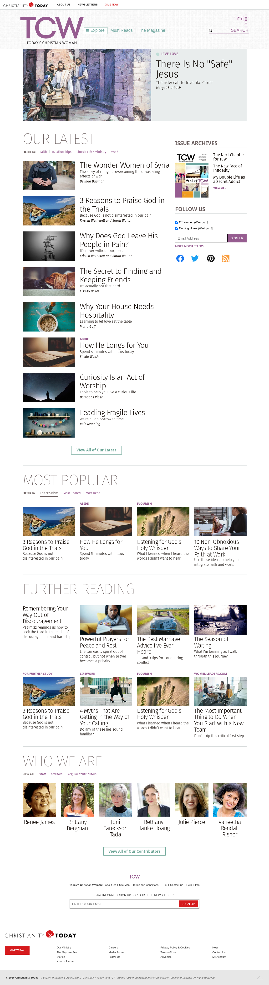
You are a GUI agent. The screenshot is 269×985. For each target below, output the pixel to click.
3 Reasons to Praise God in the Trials (122, 204)
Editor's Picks (49, 493)
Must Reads (121, 30)
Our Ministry (64, 947)
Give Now (111, 4)
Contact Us (176, 884)
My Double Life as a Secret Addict (229, 179)
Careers (113, 947)
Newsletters (88, 4)
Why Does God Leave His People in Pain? (119, 239)
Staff (42, 774)
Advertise (166, 956)
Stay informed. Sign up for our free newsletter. (134, 895)
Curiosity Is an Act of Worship (112, 381)
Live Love (169, 54)
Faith (43, 152)
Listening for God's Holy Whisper (159, 545)
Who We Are (62, 760)
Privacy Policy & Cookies (175, 947)
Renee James (39, 822)
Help (215, 947)
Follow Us (114, 956)
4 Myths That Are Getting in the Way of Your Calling (104, 717)
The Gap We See (67, 952)
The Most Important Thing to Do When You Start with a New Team (219, 720)
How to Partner (66, 961)
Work (114, 152)
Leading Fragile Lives (112, 412)
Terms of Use (168, 952)
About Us (64, 4)
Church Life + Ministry (91, 152)
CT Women (192, 222)
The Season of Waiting (211, 642)
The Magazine (152, 30)
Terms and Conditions (145, 884)
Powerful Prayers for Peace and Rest (104, 642)
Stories (61, 956)
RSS (164, 884)
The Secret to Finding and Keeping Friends (121, 275)
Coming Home (194, 228)
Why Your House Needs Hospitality (117, 310)
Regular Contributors (81, 774)
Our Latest (58, 138)
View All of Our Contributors (134, 851)
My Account (219, 956)
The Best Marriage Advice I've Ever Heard (158, 645)
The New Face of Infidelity (227, 168)
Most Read (93, 493)
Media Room (116, 952)
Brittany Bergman (77, 825)
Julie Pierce (191, 822)
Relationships (61, 152)
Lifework (87, 673)
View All (219, 188)
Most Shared (72, 493)
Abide (84, 339)
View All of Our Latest (96, 450)
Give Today (17, 950)
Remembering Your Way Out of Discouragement (45, 614)
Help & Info (192, 884)
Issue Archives (196, 143)
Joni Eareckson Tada (115, 828)
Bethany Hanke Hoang (153, 825)
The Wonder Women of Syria (125, 165)
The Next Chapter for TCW (228, 157)
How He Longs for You (114, 345)
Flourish (144, 503)
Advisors (56, 774)
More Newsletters (189, 246)
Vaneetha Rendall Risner (229, 828)
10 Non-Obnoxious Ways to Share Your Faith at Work (217, 548)
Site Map (124, 884)
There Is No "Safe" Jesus (194, 69)
